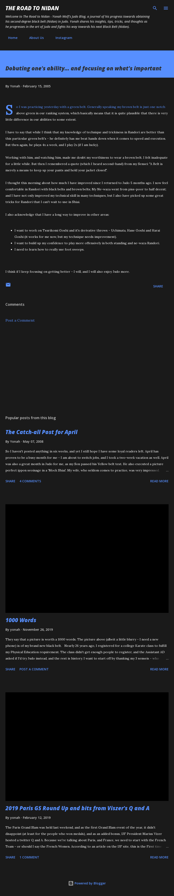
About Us (34, 38)
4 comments (30, 481)
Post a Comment (20, 320)
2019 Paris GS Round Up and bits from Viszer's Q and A (77, 808)
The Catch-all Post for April (41, 432)
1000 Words (20, 620)
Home (10, 38)
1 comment (29, 857)
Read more (159, 481)
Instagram (61, 38)
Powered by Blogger (87, 883)
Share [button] (158, 286)
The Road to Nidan (32, 8)
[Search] (155, 8)
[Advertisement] (87, 369)
